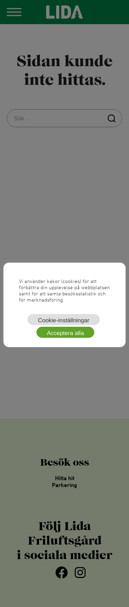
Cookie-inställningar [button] (63, 320)
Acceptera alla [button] (65, 333)
